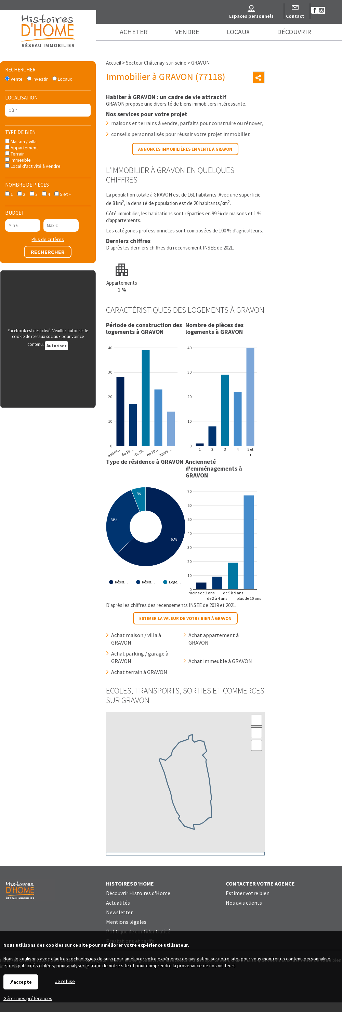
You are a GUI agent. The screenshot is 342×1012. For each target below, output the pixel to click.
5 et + (62, 194)
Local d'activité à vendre (33, 166)
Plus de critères (47, 239)
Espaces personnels (251, 16)
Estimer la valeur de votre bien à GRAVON (185, 618)
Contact (295, 16)
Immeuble (18, 160)
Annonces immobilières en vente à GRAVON (185, 149)
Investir (37, 79)
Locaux (62, 79)
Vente (14, 79)
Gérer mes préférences (27, 998)
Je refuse (65, 981)
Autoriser (56, 346)
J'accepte (21, 982)
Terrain (15, 154)
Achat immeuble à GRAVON (220, 661)
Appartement (21, 148)
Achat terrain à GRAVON (139, 672)
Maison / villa (21, 141)
